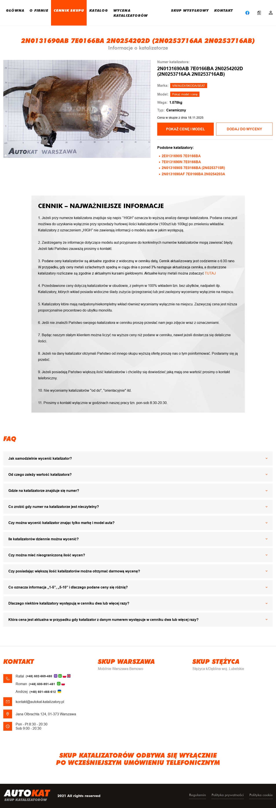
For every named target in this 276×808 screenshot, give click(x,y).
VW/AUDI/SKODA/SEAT (188, 85)
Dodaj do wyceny (244, 129)
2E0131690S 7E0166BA (181, 156)
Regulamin (197, 795)
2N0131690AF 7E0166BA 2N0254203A (193, 174)
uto (27, 796)
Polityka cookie (261, 795)
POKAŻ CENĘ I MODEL (185, 129)
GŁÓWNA (15, 10)
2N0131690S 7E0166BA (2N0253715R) (193, 168)
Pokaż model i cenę (184, 94)
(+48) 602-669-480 (39, 676)
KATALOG (98, 10)
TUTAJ (210, 273)
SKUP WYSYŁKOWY (190, 10)
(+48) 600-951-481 (42, 684)
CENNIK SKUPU (69, 10)
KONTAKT (223, 10)
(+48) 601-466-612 (42, 692)
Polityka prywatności (228, 795)
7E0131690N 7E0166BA (181, 162)
